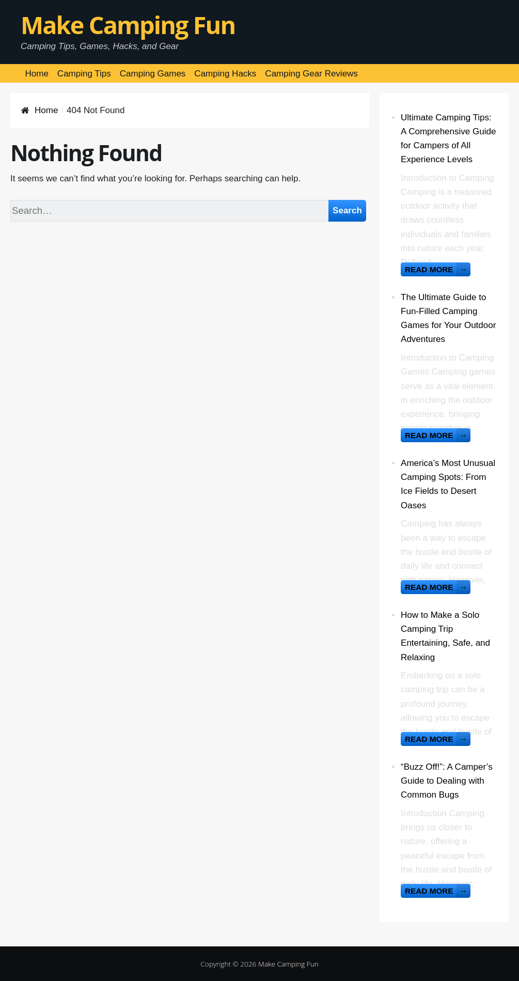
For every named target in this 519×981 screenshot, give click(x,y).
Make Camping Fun (128, 24)
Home (37, 74)
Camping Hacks (225, 74)
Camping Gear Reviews (311, 74)
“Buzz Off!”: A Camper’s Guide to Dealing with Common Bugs (447, 781)
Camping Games (153, 74)
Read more (437, 269)
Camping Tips (84, 74)
